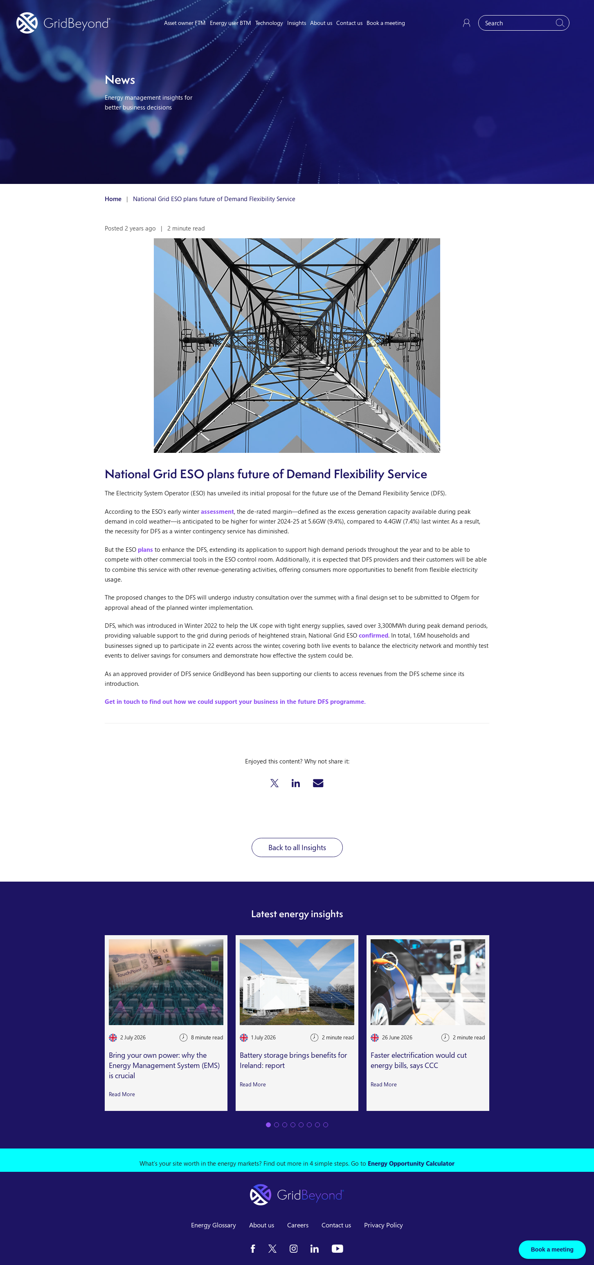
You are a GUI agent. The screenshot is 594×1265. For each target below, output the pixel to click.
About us (321, 23)
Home (113, 199)
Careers (297, 1224)
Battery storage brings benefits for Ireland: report (293, 1060)
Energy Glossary (213, 1224)
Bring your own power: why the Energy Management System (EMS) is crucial (164, 1065)
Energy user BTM (230, 23)
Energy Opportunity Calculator (411, 1163)
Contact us (349, 23)
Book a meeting (386, 23)
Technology (269, 23)
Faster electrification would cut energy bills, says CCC (419, 1060)
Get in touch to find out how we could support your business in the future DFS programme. (235, 701)
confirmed (373, 635)
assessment (217, 511)
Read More (122, 1094)
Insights (296, 23)
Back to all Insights (297, 847)
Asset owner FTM (185, 23)
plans (145, 549)
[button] (274, 783)
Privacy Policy (383, 1224)
